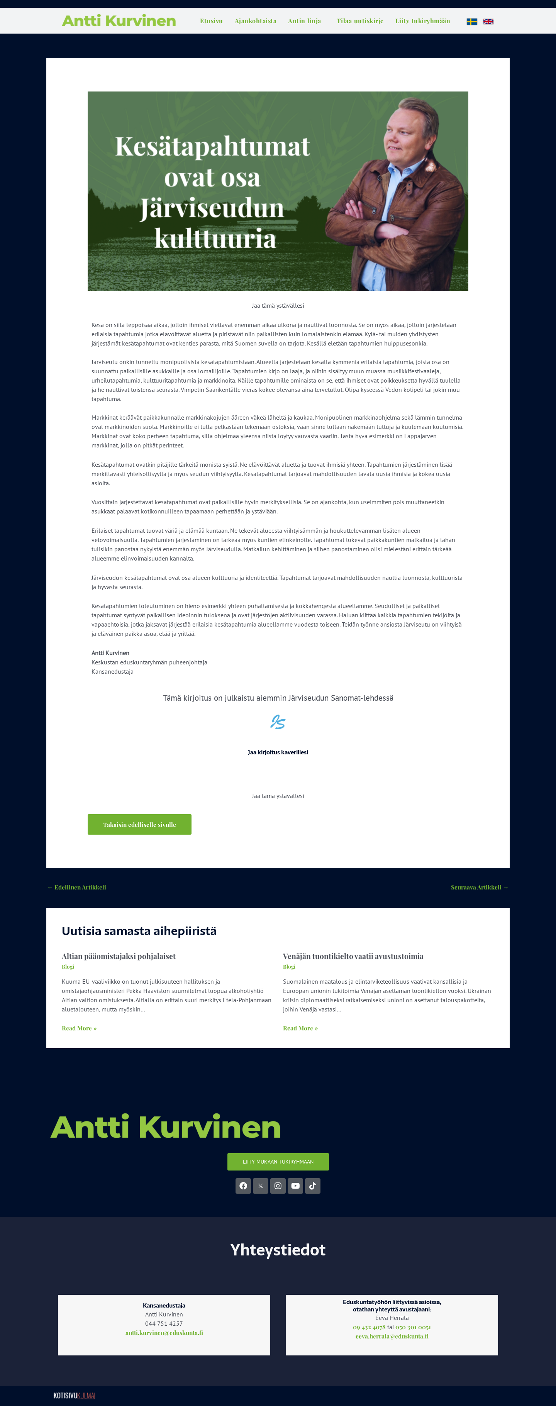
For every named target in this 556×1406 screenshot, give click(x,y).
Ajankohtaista (256, 21)
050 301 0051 (413, 1328)
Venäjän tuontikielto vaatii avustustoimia (354, 957)
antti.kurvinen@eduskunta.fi (164, 1334)
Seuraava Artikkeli (479, 888)
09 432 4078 (369, 1328)
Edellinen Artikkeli (77, 888)
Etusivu (211, 21)
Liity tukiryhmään (423, 21)
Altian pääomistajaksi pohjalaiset (119, 957)
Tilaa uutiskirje (360, 21)
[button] (140, 824)
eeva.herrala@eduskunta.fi (392, 1337)
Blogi (68, 967)
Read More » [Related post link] (80, 1029)
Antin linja (304, 21)
